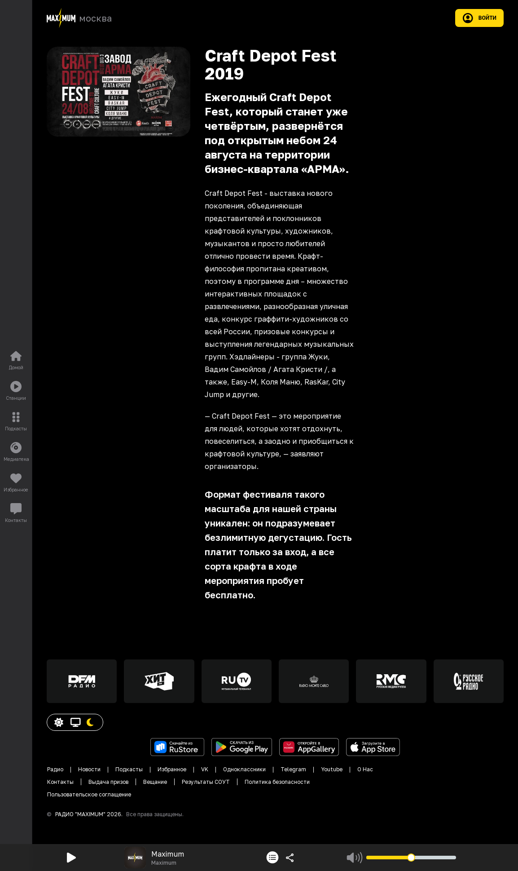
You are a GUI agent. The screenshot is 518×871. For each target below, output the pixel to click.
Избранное (172, 769)
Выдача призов (108, 781)
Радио (55, 769)
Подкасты (129, 769)
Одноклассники (244, 769)
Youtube (331, 769)
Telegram (293, 769)
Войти (479, 18)
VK (204, 769)
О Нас (365, 769)
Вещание (155, 781)
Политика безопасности (277, 781)
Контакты (60, 781)
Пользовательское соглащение (89, 794)
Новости (89, 769)
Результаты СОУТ (206, 781)
